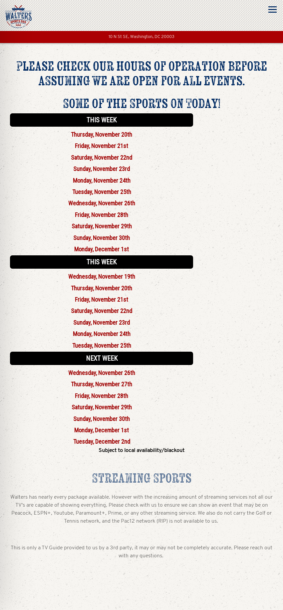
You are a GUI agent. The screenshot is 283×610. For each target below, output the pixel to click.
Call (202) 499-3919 (141, 584)
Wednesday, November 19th (101, 276)
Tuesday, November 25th (101, 191)
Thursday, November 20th (101, 134)
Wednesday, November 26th (101, 203)
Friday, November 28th (101, 214)
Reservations (141, 602)
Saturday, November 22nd (101, 157)
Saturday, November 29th (102, 226)
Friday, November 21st (101, 145)
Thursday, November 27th (101, 384)
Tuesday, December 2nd (101, 441)
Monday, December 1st (101, 249)
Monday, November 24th (102, 180)
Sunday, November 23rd (101, 168)
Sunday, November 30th (101, 237)
